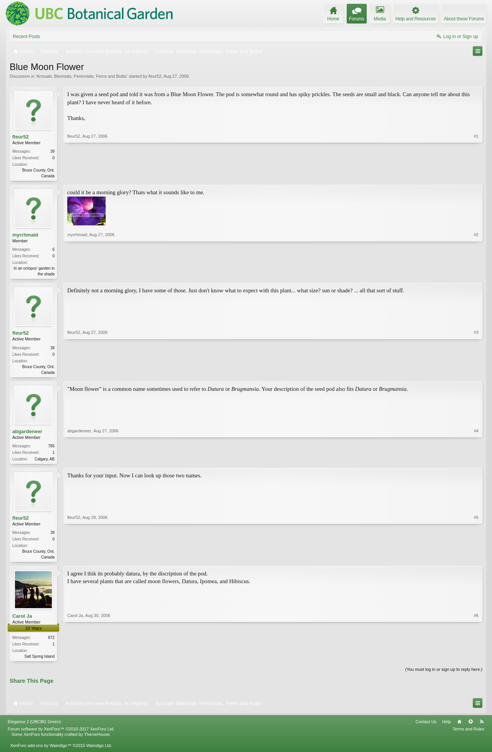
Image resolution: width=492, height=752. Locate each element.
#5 (476, 559)
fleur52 (154, 76)
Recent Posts (26, 36)
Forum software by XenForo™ (61, 733)
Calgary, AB (45, 461)
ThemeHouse (97, 739)
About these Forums (464, 19)
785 (51, 448)
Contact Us (426, 726)
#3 (476, 372)
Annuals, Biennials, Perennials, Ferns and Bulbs (82, 76)
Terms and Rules (468, 733)
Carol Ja (22, 620)
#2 (476, 274)
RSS (481, 726)
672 (51, 641)
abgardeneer (27, 434)
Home (459, 726)
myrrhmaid (25, 235)
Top (470, 726)
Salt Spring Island (40, 660)
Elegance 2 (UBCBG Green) (34, 726)
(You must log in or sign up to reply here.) (443, 674)
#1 (476, 175)
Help (446, 726)
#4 (476, 460)
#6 (476, 659)
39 (52, 151)
